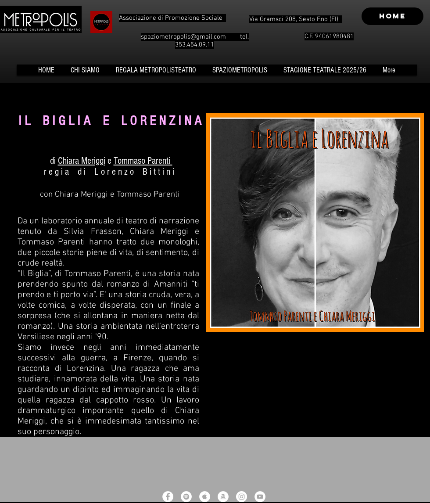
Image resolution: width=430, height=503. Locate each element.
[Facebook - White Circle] (167, 496)
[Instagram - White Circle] (241, 496)
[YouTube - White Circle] (259, 496)
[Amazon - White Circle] (223, 496)
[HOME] (392, 16)
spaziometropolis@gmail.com (183, 37)
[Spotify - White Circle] (186, 496)
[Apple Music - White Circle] (204, 496)
